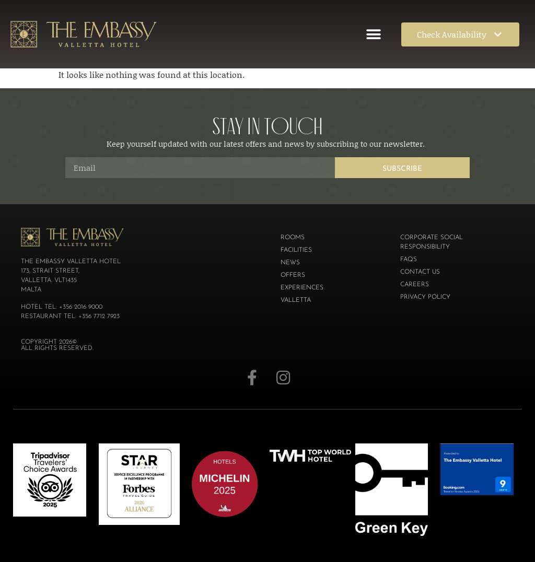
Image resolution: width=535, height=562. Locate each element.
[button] (374, 34)
